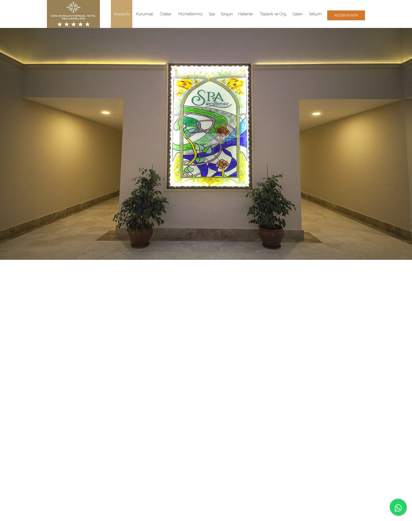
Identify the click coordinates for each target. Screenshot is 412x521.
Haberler (245, 14)
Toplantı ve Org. (273, 14)
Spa (212, 14)
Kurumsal (144, 14)
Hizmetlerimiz (190, 14)
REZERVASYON (346, 15)
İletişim (315, 14)
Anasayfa (122, 14)
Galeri (298, 14)
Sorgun (227, 14)
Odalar (166, 14)
